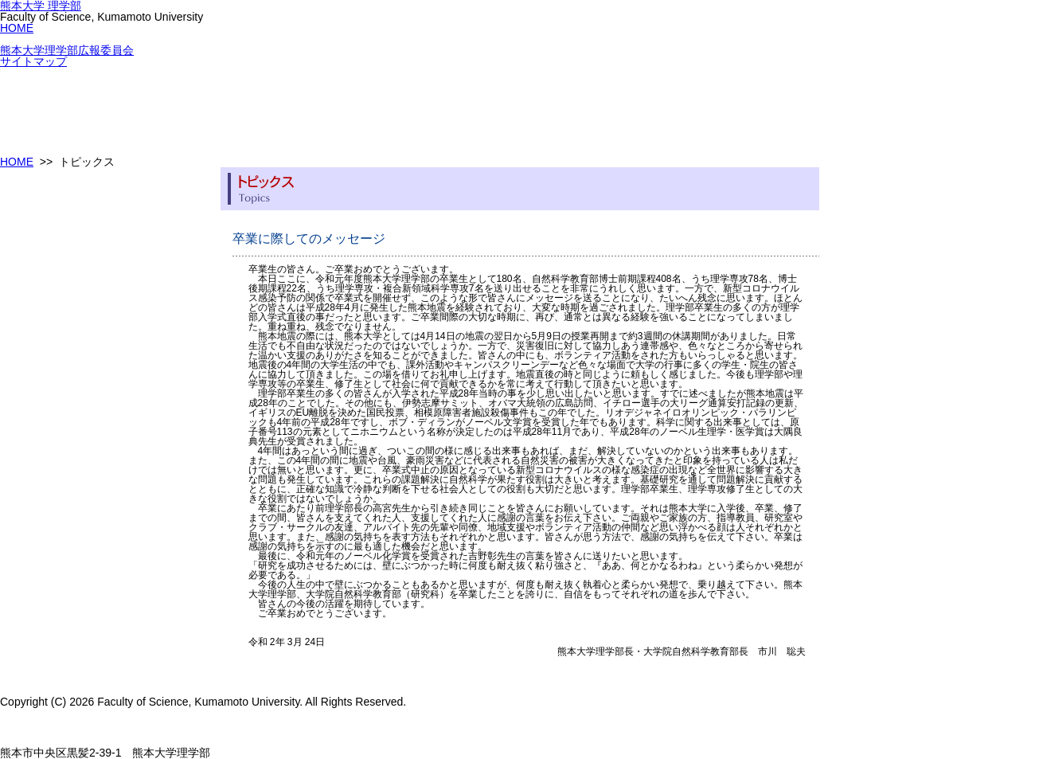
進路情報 (22, 139)
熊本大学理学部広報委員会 (67, 50)
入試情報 (22, 106)
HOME (16, 28)
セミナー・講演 (39, 128)
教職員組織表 (33, 117)
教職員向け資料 (39, 150)
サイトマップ (33, 61)
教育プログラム (39, 94)
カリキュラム (33, 83)
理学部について (39, 72)
